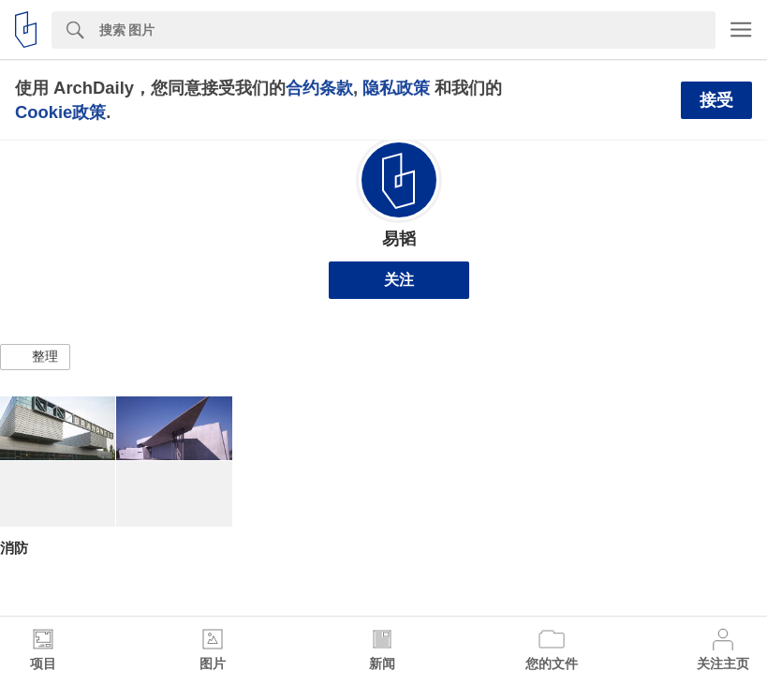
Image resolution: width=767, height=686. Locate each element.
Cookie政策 (60, 112)
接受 (716, 100)
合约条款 (319, 87)
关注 (399, 280)
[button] (35, 357)
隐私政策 (396, 87)
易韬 (399, 239)
